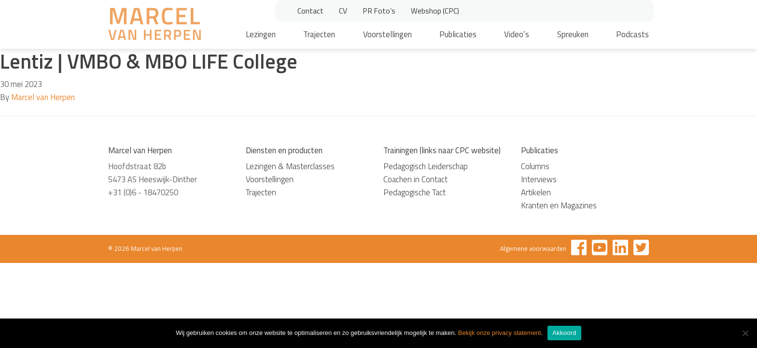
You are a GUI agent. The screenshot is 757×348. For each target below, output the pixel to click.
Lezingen (261, 34)
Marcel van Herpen (43, 97)
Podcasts (632, 34)
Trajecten (319, 34)
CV (343, 10)
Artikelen (536, 192)
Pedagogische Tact (414, 192)
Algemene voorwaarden (533, 248)
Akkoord (564, 332)
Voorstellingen (387, 34)
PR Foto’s (379, 10)
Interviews (539, 179)
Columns (535, 166)
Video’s (516, 34)
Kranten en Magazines (559, 205)
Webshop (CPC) (435, 10)
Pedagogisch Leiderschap (425, 166)
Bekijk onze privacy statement (499, 332)
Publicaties (458, 34)
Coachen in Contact (415, 179)
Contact (310, 10)
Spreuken (573, 34)
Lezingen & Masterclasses (290, 166)
